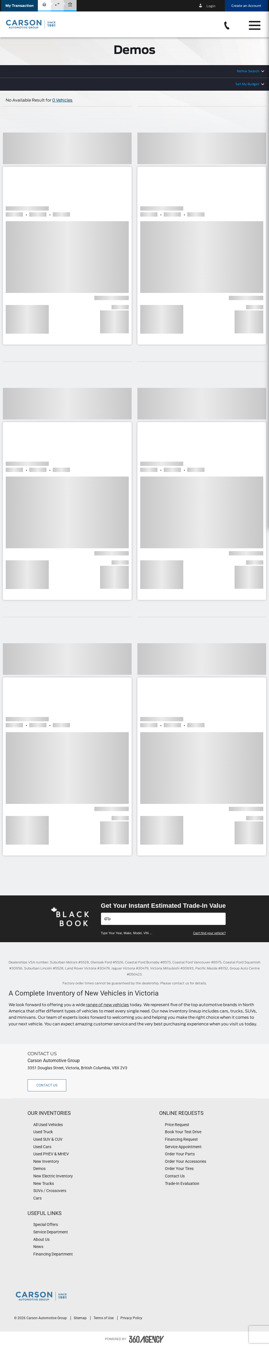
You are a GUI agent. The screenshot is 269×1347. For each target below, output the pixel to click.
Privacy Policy (131, 1318)
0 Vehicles (62, 100)
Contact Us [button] (46, 1085)
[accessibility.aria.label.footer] (146, 1339)
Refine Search (248, 71)
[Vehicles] (163, 919)
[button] (19, 5)
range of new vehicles (107, 1005)
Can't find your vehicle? (209, 933)
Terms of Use (103, 1318)
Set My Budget (247, 84)
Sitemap (80, 1318)
